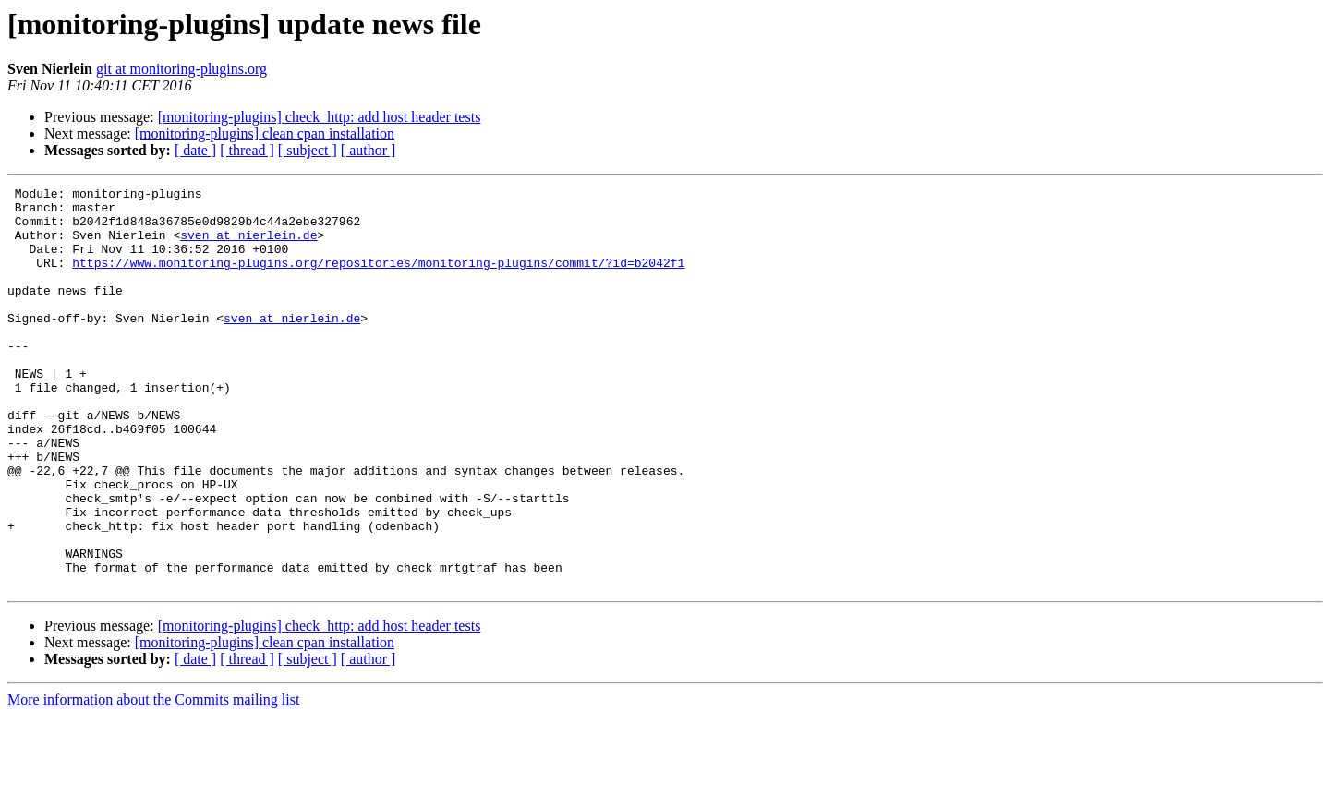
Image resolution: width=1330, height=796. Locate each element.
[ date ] (195, 150)
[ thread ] (247, 150)
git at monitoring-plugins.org (181, 69)
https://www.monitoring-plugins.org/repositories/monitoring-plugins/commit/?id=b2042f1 (378, 279)
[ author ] (368, 150)
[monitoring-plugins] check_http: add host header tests (319, 117)
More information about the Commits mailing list (153, 780)
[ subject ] (307, 150)
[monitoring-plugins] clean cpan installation (264, 133)
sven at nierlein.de (248, 245)
